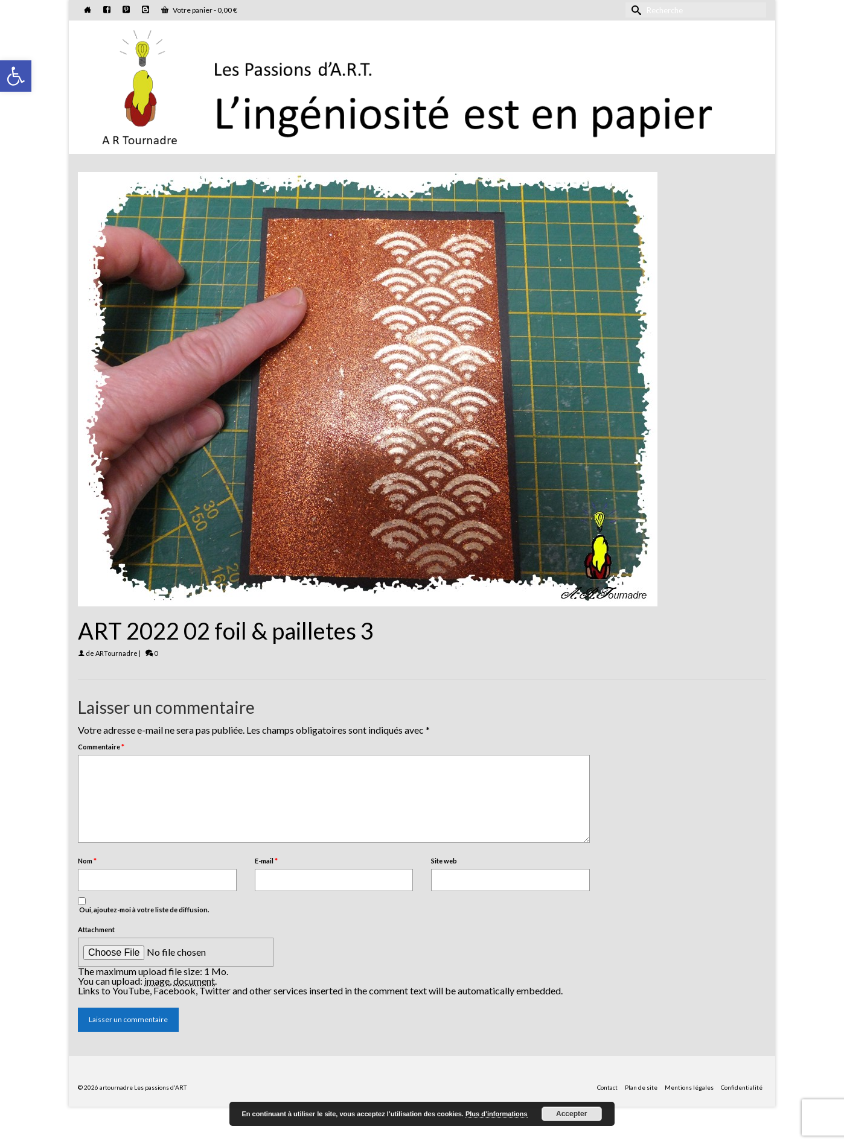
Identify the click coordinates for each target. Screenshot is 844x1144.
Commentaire (101, 747)
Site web (444, 861)
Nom (87, 861)
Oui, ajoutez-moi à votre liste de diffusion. (143, 905)
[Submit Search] (634, 9)
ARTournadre (116, 653)
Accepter (571, 1114)
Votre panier (199, 9)
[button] (15, 76)
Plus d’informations (496, 1113)
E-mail (266, 861)
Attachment (96, 929)
